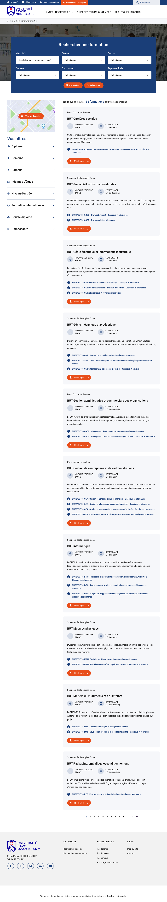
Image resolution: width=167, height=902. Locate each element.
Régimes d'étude (115, 68)
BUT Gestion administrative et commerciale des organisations (107, 400)
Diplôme (65, 53)
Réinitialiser (96, 85)
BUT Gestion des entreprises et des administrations (100, 468)
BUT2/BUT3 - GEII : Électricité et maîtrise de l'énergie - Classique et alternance (105, 282)
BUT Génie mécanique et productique (91, 324)
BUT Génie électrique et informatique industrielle (99, 252)
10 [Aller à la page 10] (124, 817)
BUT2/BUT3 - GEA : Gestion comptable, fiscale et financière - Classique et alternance (108, 499)
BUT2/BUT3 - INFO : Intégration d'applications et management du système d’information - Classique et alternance (110, 595)
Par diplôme (102, 848)
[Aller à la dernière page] (137, 816)
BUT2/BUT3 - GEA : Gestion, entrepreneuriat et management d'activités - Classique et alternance (113, 509)
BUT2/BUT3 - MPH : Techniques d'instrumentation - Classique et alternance (104, 659)
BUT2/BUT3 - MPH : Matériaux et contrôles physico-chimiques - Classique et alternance (110, 664)
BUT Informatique (78, 546)
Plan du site (132, 848)
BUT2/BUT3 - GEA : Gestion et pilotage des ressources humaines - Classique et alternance (111, 504)
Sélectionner (71, 60)
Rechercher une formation (75, 853)
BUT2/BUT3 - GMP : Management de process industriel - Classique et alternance (106, 369)
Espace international (51, 2)
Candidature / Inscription (78, 3)
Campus (111, 53)
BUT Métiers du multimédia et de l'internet (94, 696)
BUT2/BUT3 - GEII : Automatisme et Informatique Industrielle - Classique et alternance (109, 288)
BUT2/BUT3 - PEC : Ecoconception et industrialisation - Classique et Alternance (106, 794)
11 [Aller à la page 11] (128, 817)
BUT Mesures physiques (83, 628)
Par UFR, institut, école (107, 862)
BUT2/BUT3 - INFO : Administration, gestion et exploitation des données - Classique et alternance (109, 587)
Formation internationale (25, 205)
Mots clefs (21, 53)
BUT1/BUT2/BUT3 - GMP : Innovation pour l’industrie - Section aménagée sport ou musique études (112, 362)
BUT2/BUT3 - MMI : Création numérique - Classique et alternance (100, 727)
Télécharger (79, 161)
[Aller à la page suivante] (132, 816)
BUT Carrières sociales (82, 118)
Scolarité (12, 2)
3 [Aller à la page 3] (94, 817)
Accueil (10, 21)
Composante (67, 68)
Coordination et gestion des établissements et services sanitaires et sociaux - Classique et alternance (110, 151)
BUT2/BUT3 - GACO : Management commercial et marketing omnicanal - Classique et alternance (113, 436)
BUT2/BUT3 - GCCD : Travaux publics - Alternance (93, 220)
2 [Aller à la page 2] (90, 817)
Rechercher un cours (127, 12)
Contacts (131, 853)
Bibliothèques (29, 2)
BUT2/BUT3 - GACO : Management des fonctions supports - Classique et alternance (108, 431)
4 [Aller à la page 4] (98, 817)
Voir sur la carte (32, 116)
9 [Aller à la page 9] (119, 817)
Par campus (102, 857)
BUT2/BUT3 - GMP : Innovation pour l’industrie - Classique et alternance (103, 355)
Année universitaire (59, 12)
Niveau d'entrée (19, 193)
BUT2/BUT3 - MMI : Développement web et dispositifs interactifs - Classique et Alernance (110, 732)
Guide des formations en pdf (94, 12)
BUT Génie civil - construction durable (91, 184)
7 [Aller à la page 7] (111, 817)
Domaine (20, 68)
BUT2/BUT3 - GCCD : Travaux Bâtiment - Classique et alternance (99, 215)
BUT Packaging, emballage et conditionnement (98, 763)
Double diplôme (19, 217)
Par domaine (102, 853)
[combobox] (37, 60)
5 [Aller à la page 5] (103, 817)
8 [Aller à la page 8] (115, 817)
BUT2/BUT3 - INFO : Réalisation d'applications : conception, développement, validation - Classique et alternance (110, 578)
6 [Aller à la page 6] (107, 817)
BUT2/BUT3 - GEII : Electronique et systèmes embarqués (96, 293)
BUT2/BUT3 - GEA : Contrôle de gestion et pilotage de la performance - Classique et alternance (112, 514)
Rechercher (73, 85)
